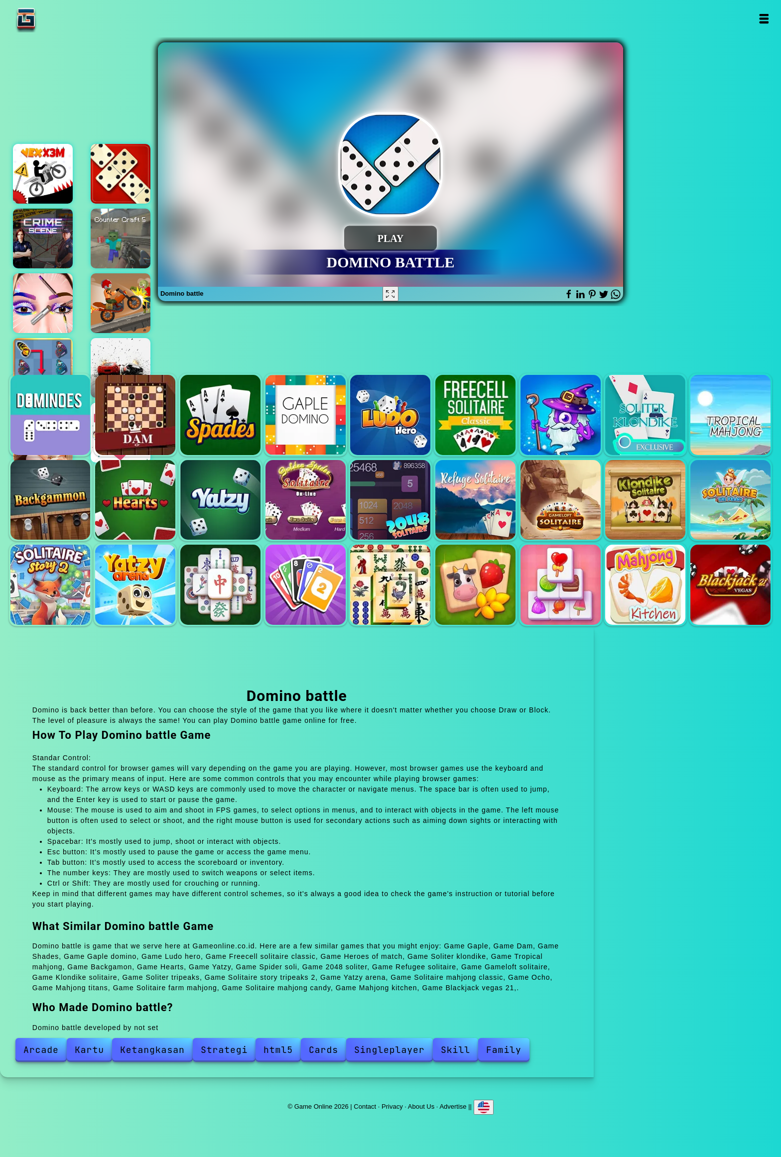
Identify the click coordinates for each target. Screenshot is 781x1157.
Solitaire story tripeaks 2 (50, 585)
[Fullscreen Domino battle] (390, 293)
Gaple (50, 415)
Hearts (135, 500)
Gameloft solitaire (561, 500)
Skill (455, 1049)
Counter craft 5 (120, 238)
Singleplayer (389, 1049)
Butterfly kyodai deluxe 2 (43, 368)
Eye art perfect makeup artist (43, 303)
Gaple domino (305, 415)
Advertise (452, 1106)
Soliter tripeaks (730, 500)
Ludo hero (390, 415)
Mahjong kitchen (645, 585)
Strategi (224, 1049)
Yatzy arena (135, 585)
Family (503, 1049)
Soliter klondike (645, 415)
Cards (323, 1049)
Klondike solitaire (645, 500)
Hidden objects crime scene (43, 238)
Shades (220, 415)
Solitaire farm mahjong (475, 585)
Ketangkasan (152, 1049)
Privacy (392, 1106)
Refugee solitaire (475, 500)
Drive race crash (120, 368)
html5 (278, 1049)
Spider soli (305, 500)
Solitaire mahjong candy (561, 585)
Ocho (305, 585)
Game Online (57, 18)
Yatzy (220, 500)
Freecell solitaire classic (475, 415)
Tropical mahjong (730, 415)
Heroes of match (561, 415)
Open (763, 18)
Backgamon (50, 500)
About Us (421, 1106)
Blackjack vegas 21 (730, 585)
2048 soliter (390, 500)
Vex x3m (43, 174)
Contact (365, 1106)
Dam (135, 415)
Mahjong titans (390, 585)
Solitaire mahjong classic (220, 585)
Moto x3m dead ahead (120, 303)
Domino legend (120, 174)
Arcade (41, 1049)
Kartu (89, 1049)
